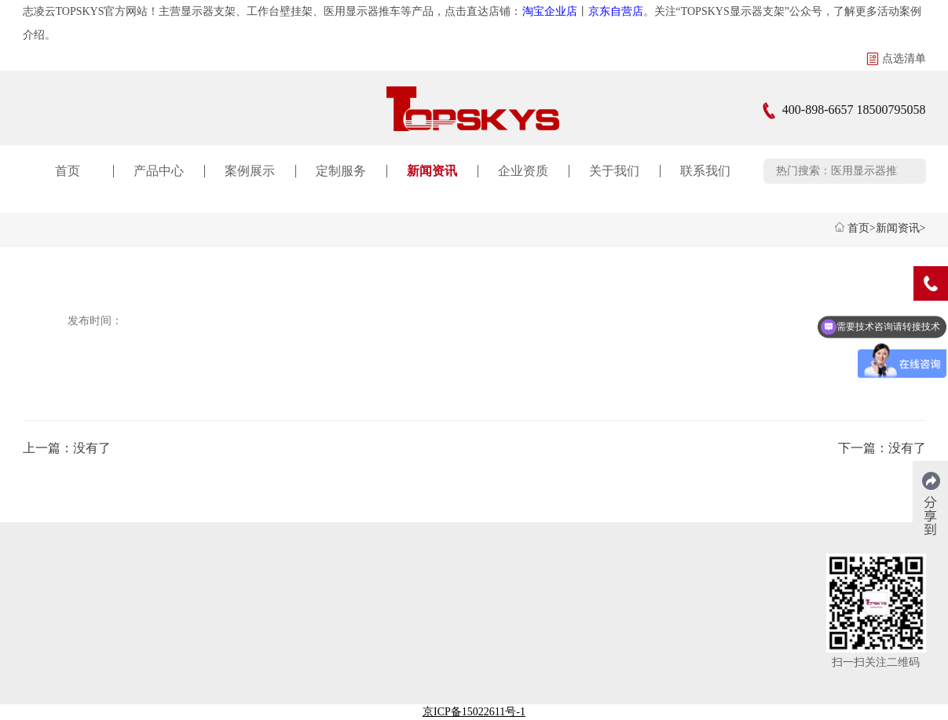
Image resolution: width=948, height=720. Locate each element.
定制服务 (341, 170)
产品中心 (159, 170)
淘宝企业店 (549, 11)
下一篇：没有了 (882, 448)
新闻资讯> (901, 228)
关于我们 (614, 170)
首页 (67, 170)
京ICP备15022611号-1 (474, 712)
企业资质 (523, 170)
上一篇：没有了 (67, 448)
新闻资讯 (432, 170)
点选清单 (896, 58)
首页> (861, 228)
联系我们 (705, 170)
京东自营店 (615, 11)
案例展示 (250, 170)
